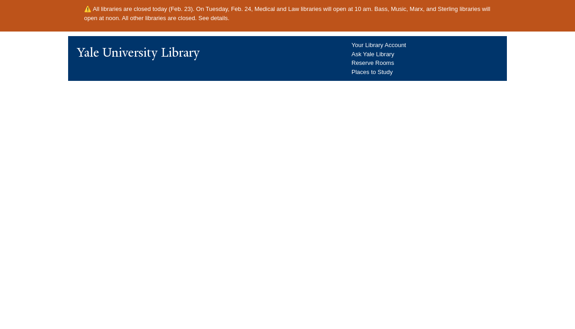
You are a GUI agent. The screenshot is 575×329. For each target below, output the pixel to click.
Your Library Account (378, 45)
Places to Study (372, 72)
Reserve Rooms (372, 62)
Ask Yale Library (372, 54)
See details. (213, 18)
